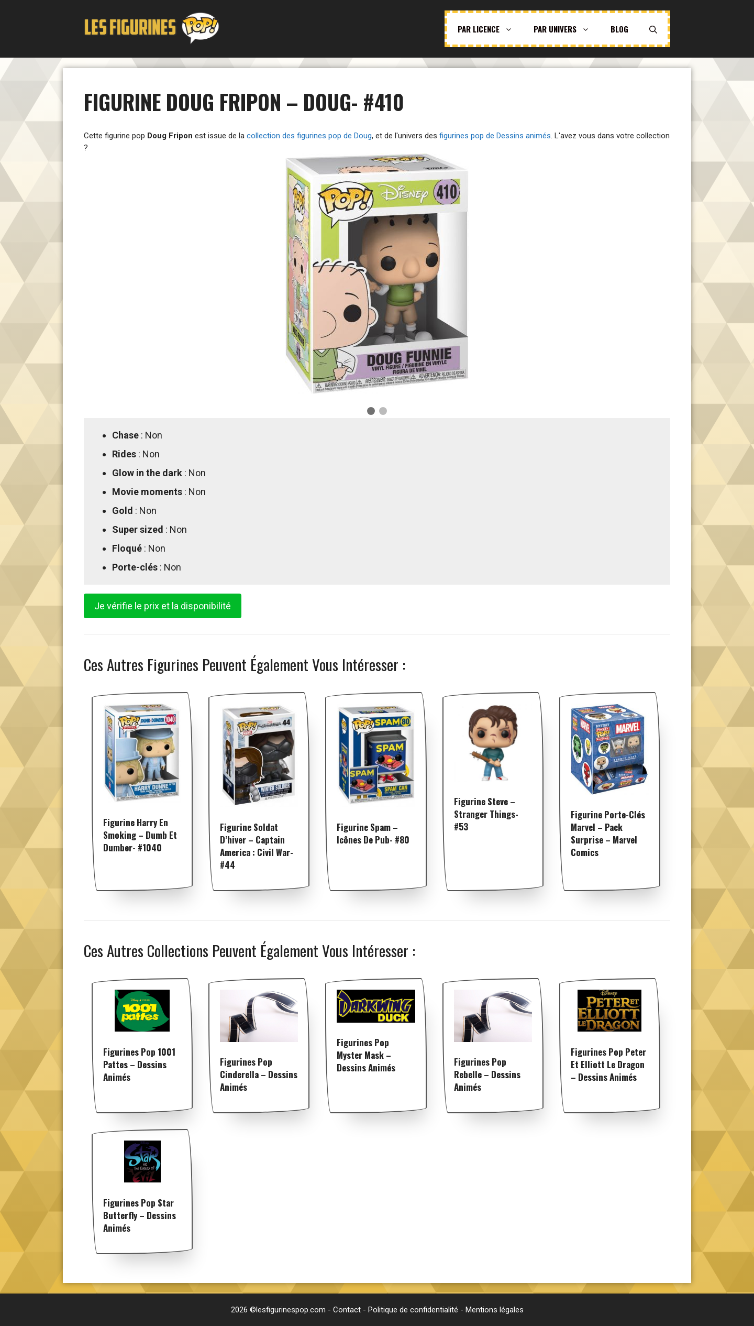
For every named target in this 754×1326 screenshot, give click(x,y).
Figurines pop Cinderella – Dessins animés (258, 1074)
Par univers (567, 29)
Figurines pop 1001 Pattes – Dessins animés (139, 1064)
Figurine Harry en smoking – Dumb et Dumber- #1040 (140, 835)
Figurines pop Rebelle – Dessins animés (487, 1074)
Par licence (490, 29)
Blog (619, 29)
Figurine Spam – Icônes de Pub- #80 (373, 833)
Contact (347, 1309)
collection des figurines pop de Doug (309, 135)
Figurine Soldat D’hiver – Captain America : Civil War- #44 (256, 845)
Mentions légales (494, 1309)
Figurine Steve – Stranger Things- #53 (486, 814)
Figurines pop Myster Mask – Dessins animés (366, 1055)
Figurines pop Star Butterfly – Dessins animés (139, 1215)
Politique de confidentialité (413, 1309)
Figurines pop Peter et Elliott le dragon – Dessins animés (608, 1064)
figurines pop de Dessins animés (495, 135)
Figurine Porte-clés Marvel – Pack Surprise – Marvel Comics (608, 833)
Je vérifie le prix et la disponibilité (162, 605)
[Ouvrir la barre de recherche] (653, 29)
